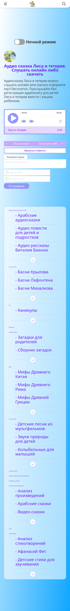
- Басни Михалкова (34, 288)
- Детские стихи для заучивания (35, 562)
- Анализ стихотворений (30, 541)
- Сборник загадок (33, 350)
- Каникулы (26, 310)
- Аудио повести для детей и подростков (31, 233)
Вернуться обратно (35, 150)
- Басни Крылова (31, 272)
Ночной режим (41, 41)
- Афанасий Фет (30, 551)
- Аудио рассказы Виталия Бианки (32, 248)
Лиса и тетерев (17, 130)
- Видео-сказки (30, 512)
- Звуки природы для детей (31, 439)
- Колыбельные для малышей (34, 452)
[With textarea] (35, 163)
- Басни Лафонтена (34, 280)
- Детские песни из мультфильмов (34, 426)
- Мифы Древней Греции (32, 400)
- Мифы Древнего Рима (32, 387)
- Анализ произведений (29, 493)
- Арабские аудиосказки (27, 218)
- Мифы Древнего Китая (32, 374)
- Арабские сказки (33, 503)
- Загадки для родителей (28, 340)
